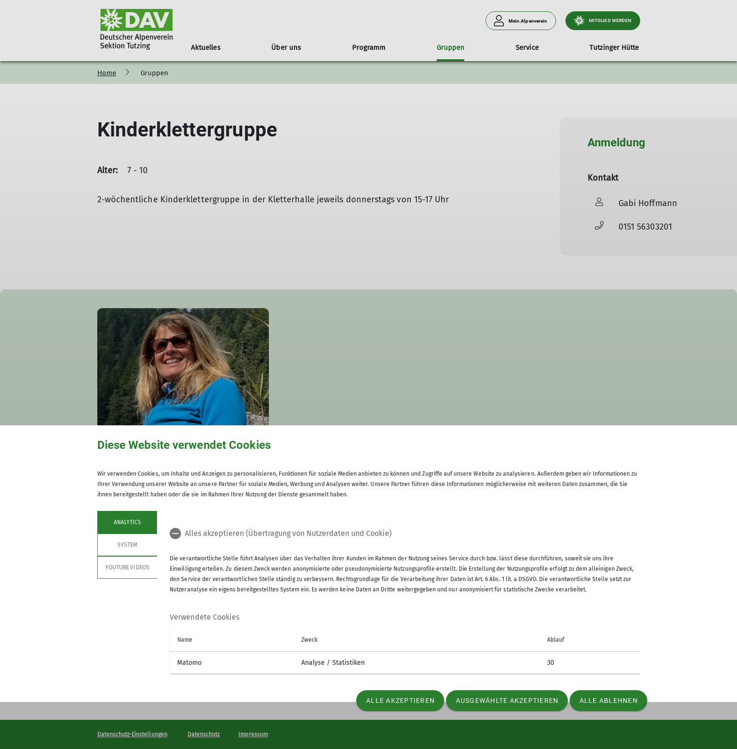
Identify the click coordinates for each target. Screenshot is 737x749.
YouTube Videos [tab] (127, 567)
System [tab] (127, 545)
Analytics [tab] (127, 522)
